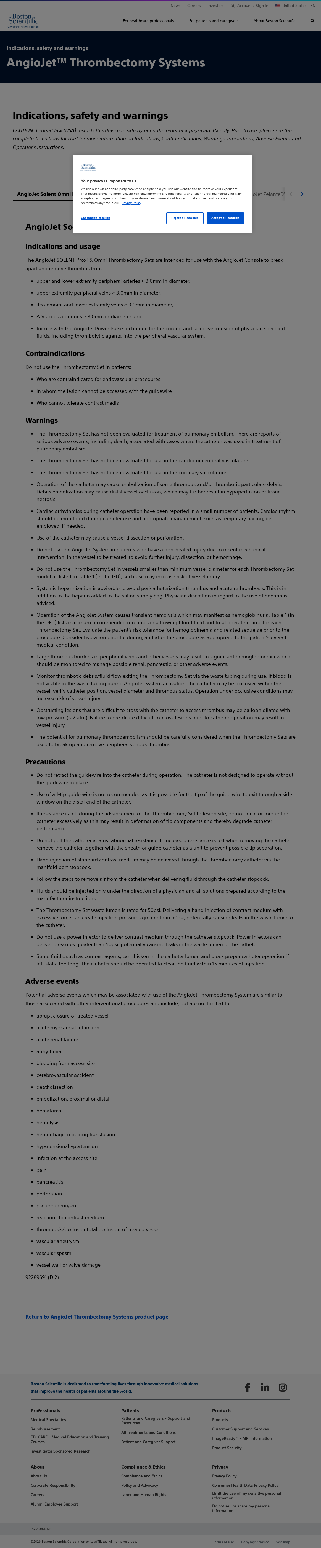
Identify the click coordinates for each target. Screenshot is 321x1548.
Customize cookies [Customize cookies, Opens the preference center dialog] (95, 218)
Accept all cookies (225, 218)
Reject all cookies (184, 218)
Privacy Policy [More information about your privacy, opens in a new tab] (131, 203)
